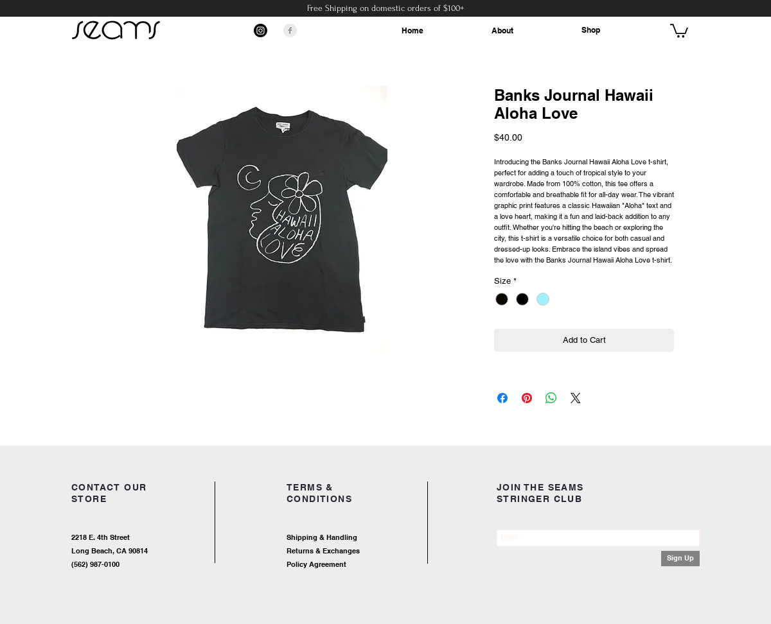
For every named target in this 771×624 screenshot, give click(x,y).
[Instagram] (260, 30)
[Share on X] (575, 398)
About (502, 30)
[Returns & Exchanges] (370, 551)
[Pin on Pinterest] (527, 398)
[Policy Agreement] (357, 564)
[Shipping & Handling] (370, 537)
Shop (590, 30)
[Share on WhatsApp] (551, 398)
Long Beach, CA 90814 (109, 550)
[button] (679, 30)
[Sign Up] (680, 558)
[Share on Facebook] (502, 398)
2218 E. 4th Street (100, 537)
